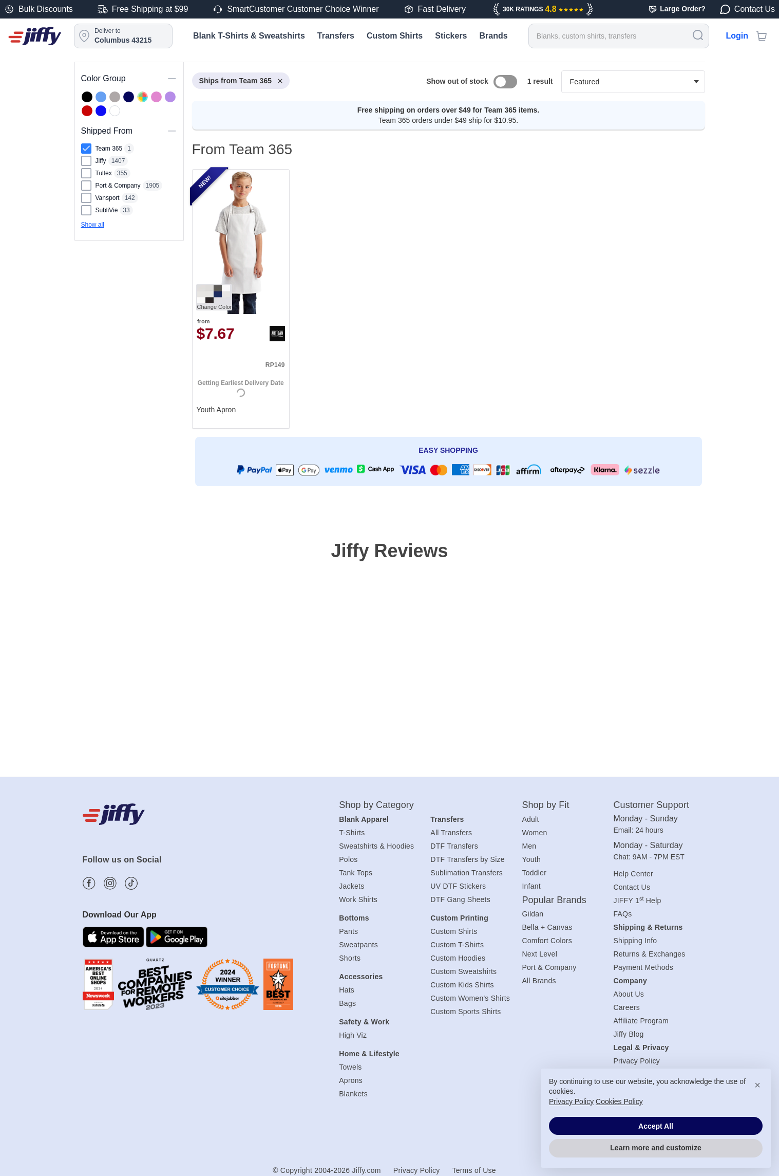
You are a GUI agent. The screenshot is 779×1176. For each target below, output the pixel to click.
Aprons (351, 1080)
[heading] (444, 293)
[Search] (698, 35)
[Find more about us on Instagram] (110, 883)
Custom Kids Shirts (462, 985)
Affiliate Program (640, 1021)
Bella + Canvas (547, 927)
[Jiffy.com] (35, 36)
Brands (494, 35)
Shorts (349, 958)
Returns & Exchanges (649, 954)
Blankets (353, 1094)
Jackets (351, 886)
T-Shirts (352, 833)
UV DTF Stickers (458, 886)
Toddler (534, 873)
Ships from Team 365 (241, 81)
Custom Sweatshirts (463, 971)
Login (737, 35)
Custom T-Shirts (457, 945)
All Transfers (451, 833)
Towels (350, 1067)
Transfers (335, 35)
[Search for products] (619, 36)
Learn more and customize (655, 1148)
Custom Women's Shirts (470, 998)
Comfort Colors (547, 940)
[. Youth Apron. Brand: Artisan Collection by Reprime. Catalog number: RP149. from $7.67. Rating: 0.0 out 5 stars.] (241, 299)
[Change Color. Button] (214, 297)
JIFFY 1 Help (637, 900)
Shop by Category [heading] (376, 805)
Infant (531, 886)
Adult (530, 819)
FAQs (622, 914)
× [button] (757, 1085)
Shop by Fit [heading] (545, 805)
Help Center (633, 874)
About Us (628, 994)
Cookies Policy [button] (619, 1101)
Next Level (539, 954)
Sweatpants (358, 945)
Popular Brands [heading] (554, 900)
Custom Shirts (395, 35)
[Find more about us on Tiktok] (131, 883)
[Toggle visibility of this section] (172, 79)
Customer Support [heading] (651, 805)
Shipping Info (635, 940)
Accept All (655, 1126)
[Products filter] (633, 81)
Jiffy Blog (628, 1034)
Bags (347, 1003)
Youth (531, 859)
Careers (626, 1007)
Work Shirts (358, 899)
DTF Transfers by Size (467, 859)
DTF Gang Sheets (460, 899)
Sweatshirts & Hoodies (376, 846)
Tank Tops (355, 873)
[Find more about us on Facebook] (89, 883)
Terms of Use (474, 1170)
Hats (346, 990)
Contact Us (631, 887)
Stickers (451, 35)
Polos (348, 859)
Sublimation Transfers (466, 873)
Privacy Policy (416, 1170)
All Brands (539, 981)
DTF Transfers (454, 846)
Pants (348, 931)
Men (529, 846)
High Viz (353, 1035)
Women (534, 833)
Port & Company (549, 967)
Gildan (532, 914)
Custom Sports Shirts (465, 1011)
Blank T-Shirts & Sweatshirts (249, 35)
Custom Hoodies (457, 958)
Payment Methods (643, 967)
